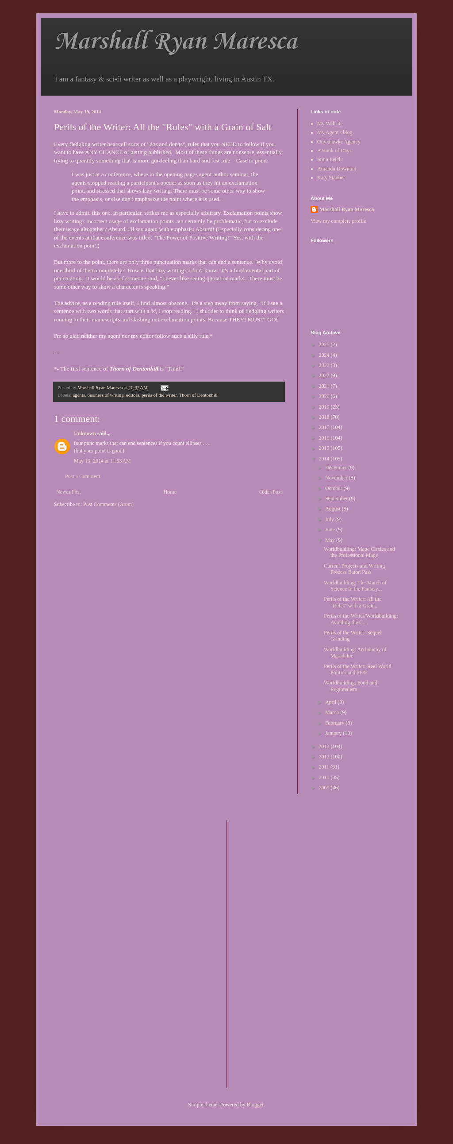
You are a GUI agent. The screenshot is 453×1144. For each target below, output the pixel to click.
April (331, 702)
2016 (325, 438)
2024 (325, 355)
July (330, 519)
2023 (325, 365)
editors (132, 395)
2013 (325, 746)
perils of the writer (159, 395)
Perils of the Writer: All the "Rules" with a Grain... (352, 602)
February (335, 723)
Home (170, 492)
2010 (325, 777)
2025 (325, 344)
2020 (325, 396)
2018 (325, 417)
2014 (325, 459)
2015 (325, 448)
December (336, 467)
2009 (325, 788)
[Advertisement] (269, 953)
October (334, 488)
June (330, 529)
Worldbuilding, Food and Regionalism (350, 686)
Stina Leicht (330, 159)
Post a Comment (82, 476)
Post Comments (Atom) (108, 504)
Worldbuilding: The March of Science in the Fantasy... (355, 586)
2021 (325, 386)
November (337, 478)
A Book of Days (334, 150)
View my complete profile (338, 221)
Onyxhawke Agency (339, 142)
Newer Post (68, 492)
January (334, 733)
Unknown (85, 433)
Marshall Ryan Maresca (175, 41)
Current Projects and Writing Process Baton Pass (354, 569)
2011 (325, 767)
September (337, 498)
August (333, 509)
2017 (325, 427)
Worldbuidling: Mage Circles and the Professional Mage (359, 552)
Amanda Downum (336, 169)
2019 (325, 407)
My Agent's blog (335, 132)
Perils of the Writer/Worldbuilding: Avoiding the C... (361, 619)
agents (79, 395)
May (330, 540)
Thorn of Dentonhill (198, 395)
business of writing (105, 395)
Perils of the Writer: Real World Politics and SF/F (357, 669)
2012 (325, 757)
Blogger (255, 1104)
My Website (330, 123)
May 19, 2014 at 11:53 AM (102, 461)
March (332, 712)
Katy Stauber (331, 177)
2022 (325, 375)
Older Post (270, 492)
